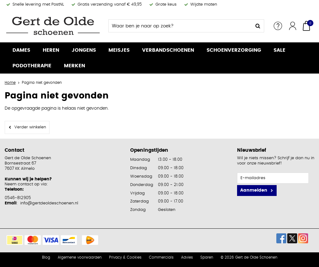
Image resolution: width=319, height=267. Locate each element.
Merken (74, 65)
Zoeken (257, 26)
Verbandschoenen (168, 50)
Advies (187, 257)
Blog (46, 257)
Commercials (161, 257)
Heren (51, 50)
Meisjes (119, 50)
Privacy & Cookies (125, 257)
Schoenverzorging (234, 50)
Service (278, 26)
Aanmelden (253, 190)
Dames (21, 50)
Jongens (84, 50)
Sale (279, 50)
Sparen (206, 257)
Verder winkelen (30, 127)
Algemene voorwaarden (80, 257)
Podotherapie (31, 65)
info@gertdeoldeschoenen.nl (49, 203)
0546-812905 (18, 198)
